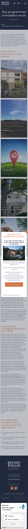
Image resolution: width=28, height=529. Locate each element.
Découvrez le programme (14, 284)
